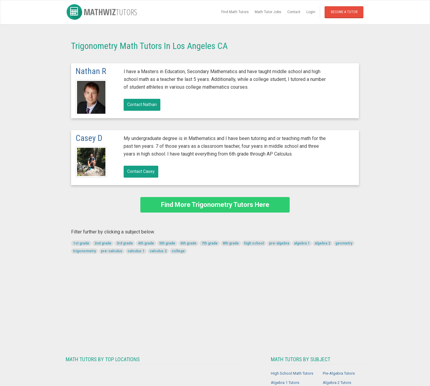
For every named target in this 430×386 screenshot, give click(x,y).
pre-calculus (111, 251)
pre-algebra (279, 243)
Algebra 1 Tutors (285, 382)
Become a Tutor (344, 12)
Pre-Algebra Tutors (339, 373)
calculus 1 (136, 251)
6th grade (188, 243)
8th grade (231, 243)
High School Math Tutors (292, 373)
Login (310, 12)
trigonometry (84, 251)
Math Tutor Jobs (268, 12)
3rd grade (124, 243)
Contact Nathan (142, 104)
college (178, 251)
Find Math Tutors (235, 12)
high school (254, 243)
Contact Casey (141, 171)
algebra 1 (302, 243)
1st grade (81, 243)
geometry (343, 243)
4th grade (146, 243)
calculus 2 (158, 251)
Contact (293, 12)
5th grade (167, 243)
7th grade (210, 243)
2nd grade (102, 243)
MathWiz (102, 12)
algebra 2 (322, 243)
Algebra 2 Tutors (337, 382)
